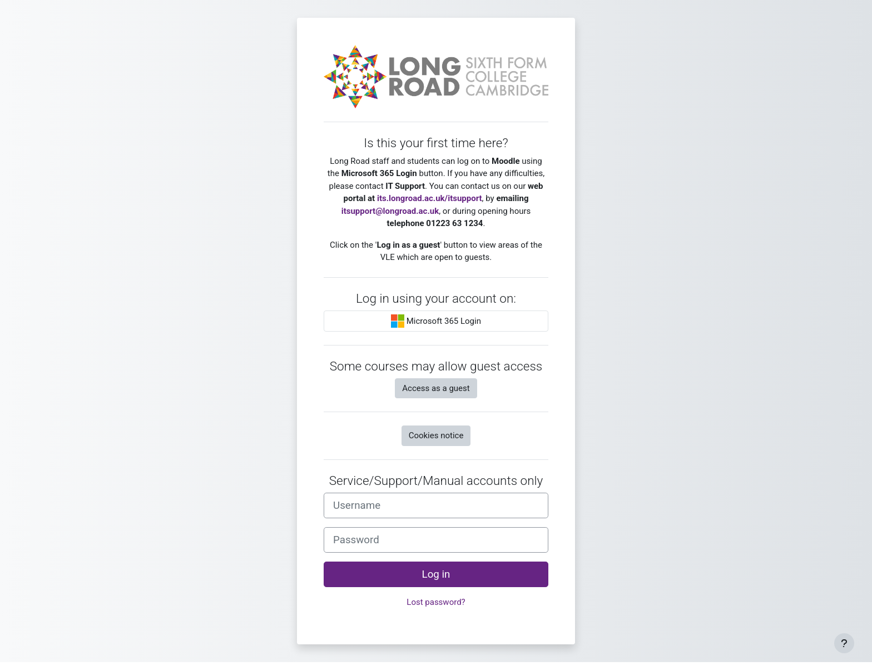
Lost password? (436, 602)
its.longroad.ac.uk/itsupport (429, 198)
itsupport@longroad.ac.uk (390, 211)
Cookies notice (436, 435)
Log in (436, 574)
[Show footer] (844, 643)
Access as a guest (435, 388)
